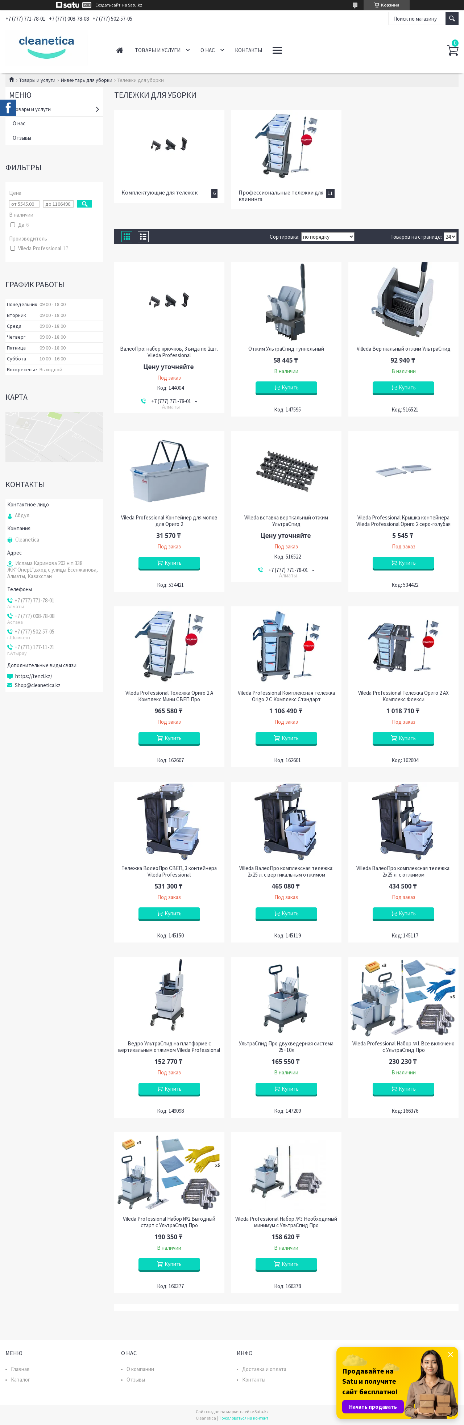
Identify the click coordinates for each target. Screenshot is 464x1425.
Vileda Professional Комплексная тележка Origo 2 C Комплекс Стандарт (286, 696)
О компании (140, 1369)
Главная (120, 50)
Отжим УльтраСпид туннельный (286, 349)
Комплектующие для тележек (159, 192)
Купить (290, 387)
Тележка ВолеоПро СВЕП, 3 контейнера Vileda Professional (169, 871)
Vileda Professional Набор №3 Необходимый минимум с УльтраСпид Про (286, 1222)
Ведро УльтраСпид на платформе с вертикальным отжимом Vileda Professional (169, 1046)
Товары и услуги (158, 50)
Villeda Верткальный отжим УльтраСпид (404, 349)
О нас (207, 50)
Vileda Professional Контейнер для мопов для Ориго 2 (169, 520)
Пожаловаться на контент (243, 1418)
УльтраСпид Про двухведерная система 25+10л (286, 1046)
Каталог (20, 1379)
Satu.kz (261, 1411)
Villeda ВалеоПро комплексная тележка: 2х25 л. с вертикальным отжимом (286, 871)
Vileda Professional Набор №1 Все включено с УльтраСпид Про (403, 1046)
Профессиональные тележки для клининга (281, 195)
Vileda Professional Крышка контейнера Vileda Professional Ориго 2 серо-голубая (403, 520)
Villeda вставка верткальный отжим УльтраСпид (286, 520)
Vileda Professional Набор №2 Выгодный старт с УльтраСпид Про (169, 1222)
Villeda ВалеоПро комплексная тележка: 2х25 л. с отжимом (403, 871)
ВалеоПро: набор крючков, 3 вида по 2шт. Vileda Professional (169, 352)
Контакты (248, 50)
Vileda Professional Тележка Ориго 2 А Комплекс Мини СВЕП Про (169, 696)
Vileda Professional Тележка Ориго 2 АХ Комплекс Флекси (403, 696)
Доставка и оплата (264, 1369)
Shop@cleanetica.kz (38, 685)
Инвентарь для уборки (86, 80)
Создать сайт (107, 5)
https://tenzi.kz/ (33, 676)
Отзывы (22, 137)
